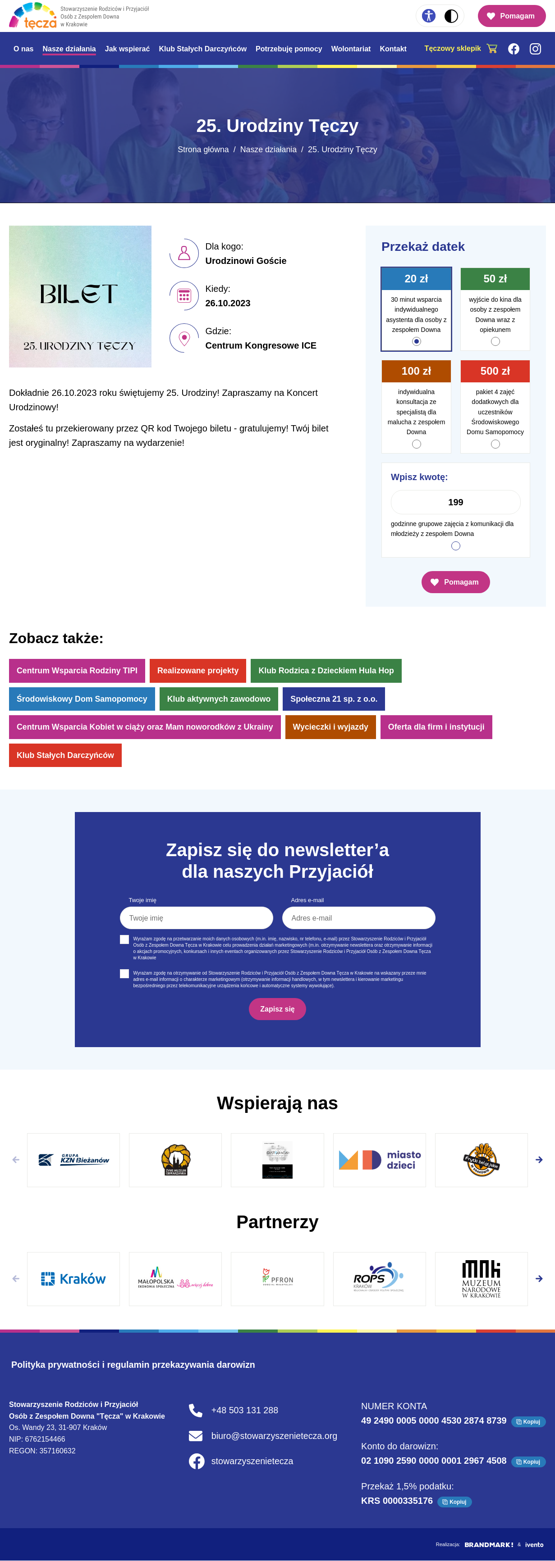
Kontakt (393, 49)
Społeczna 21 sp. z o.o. (338, 698)
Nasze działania (69, 49)
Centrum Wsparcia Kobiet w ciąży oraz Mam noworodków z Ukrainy (147, 727)
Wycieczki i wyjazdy (335, 727)
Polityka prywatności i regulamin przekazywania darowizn (135, 1365)
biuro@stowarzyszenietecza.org (275, 1437)
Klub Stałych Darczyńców (203, 49)
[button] (539, 1160)
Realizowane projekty (200, 670)
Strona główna (203, 149)
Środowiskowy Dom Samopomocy (83, 698)
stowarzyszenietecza (252, 1462)
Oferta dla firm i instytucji (442, 727)
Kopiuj (531, 1422)
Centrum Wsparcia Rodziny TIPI (78, 670)
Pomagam (517, 16)
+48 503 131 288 (245, 1411)
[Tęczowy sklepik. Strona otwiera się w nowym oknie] (464, 48)
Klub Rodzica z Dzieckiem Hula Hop (330, 670)
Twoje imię (142, 901)
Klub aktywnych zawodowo (221, 698)
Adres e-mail (307, 901)
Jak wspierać (127, 49)
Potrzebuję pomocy (289, 49)
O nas (23, 49)
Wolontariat (351, 49)
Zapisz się (277, 1009)
